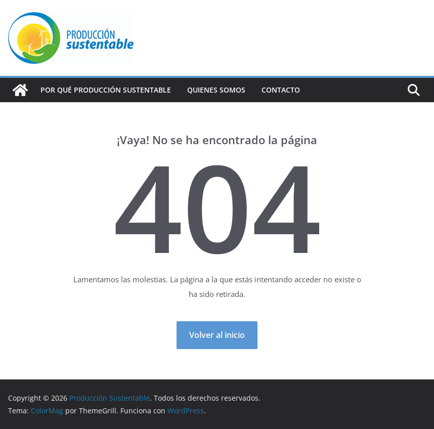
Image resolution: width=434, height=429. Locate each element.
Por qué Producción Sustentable (105, 90)
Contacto (281, 90)
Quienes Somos (216, 90)
